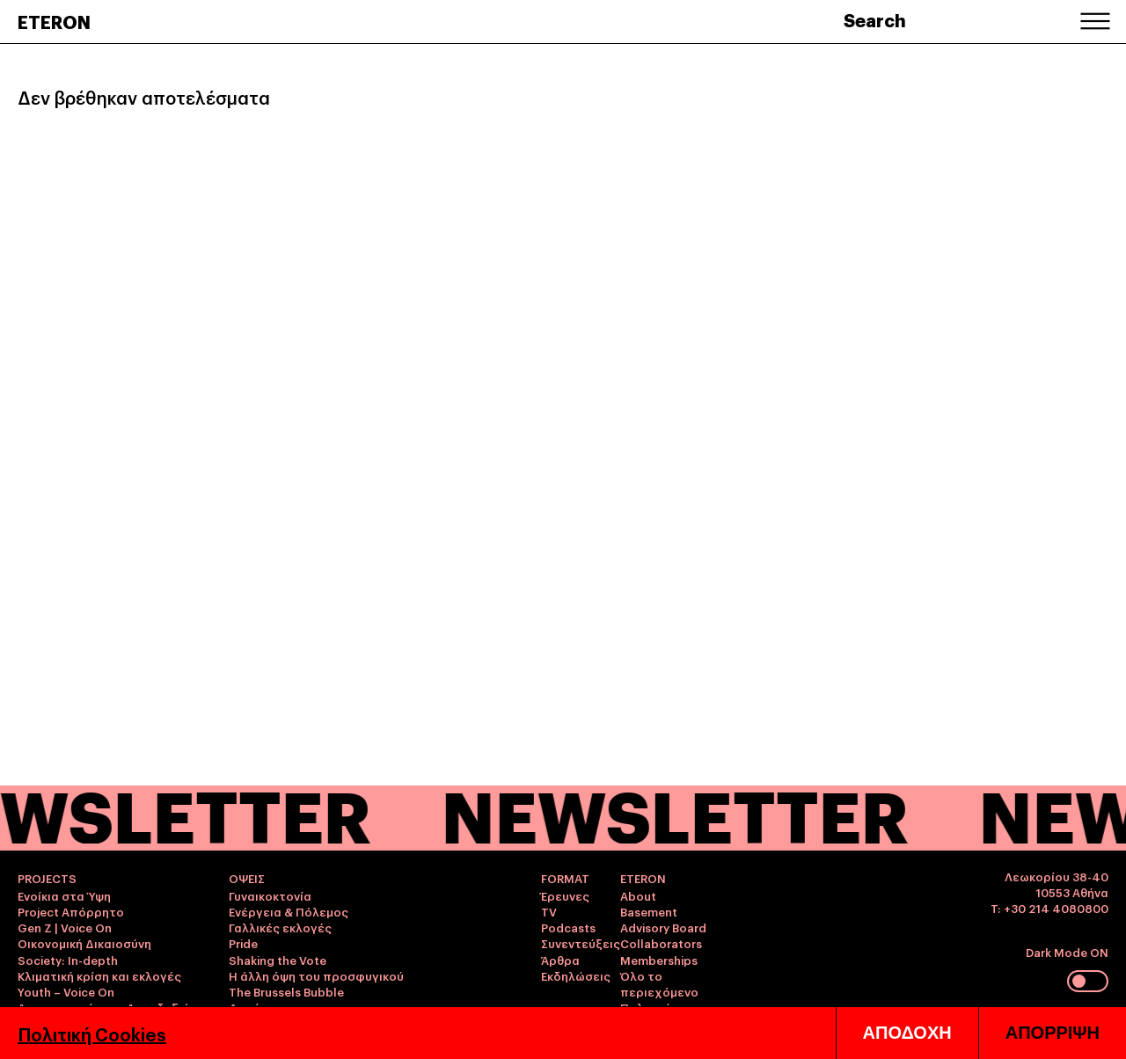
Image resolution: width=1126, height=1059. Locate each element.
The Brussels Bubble (286, 991)
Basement (648, 911)
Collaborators (661, 943)
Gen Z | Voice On (65, 927)
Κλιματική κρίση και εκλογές (99, 975)
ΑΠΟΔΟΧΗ (907, 1032)
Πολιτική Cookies (92, 1033)
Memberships (659, 960)
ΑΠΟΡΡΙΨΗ (1052, 1032)
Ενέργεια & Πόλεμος (288, 911)
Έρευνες (565, 895)
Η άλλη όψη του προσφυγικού (316, 975)
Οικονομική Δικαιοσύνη (84, 943)
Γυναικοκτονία (270, 895)
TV (549, 911)
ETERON (54, 21)
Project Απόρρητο (71, 911)
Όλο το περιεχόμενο (659, 983)
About (638, 895)
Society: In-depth (68, 960)
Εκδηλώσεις (576, 975)
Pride (243, 943)
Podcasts (568, 927)
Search (875, 19)
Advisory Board (663, 927)
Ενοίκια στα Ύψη (64, 895)
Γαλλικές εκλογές (280, 927)
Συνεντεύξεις (580, 943)
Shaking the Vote (277, 960)
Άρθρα (560, 960)
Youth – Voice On (66, 991)
